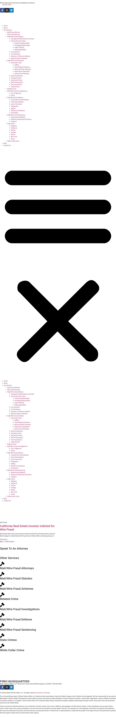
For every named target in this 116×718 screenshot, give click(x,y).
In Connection (15, 52)
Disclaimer (39, 693)
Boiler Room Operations (22, 71)
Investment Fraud (16, 80)
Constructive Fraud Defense (20, 100)
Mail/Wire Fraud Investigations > (17, 91)
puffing (16, 65)
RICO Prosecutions (17, 82)
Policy (13, 95)
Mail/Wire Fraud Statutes (15, 36)
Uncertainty (14, 113)
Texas (13, 139)
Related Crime (11, 89)
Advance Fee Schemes (21, 73)
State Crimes (8, 640)
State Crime (11, 124)
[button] (58, 263)
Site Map (47, 693)
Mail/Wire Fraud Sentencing (16, 115)
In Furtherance (15, 54)
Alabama (14, 126)
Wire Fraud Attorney (13, 34)
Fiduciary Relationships (21, 43)
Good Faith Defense (17, 102)
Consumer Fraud (16, 63)
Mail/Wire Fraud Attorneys (17, 568)
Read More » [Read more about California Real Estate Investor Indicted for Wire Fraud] (4, 539)
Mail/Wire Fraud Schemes (15, 60)
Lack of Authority (16, 104)
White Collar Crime (13, 141)
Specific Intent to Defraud (19, 58)
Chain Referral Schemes (22, 67)
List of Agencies (16, 93)
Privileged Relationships (22, 45)
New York (14, 137)
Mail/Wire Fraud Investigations (20, 609)
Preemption (14, 106)
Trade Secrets (15, 87)
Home (6, 26)
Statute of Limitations (18, 110)
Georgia (13, 132)
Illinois (13, 134)
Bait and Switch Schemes (22, 69)
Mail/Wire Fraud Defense (15, 97)
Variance (13, 121)
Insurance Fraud (16, 78)
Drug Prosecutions (17, 76)
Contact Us (7, 145)
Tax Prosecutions (16, 84)
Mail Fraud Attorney (13, 32)
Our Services (8, 30)
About (6, 28)
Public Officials (19, 47)
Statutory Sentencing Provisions (21, 119)
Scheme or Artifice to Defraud (20, 56)
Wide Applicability (20, 50)
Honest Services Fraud (18, 41)
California (14, 128)
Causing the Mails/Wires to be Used (22, 39)
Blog (5, 143)
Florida (13, 130)
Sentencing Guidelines (18, 117)
